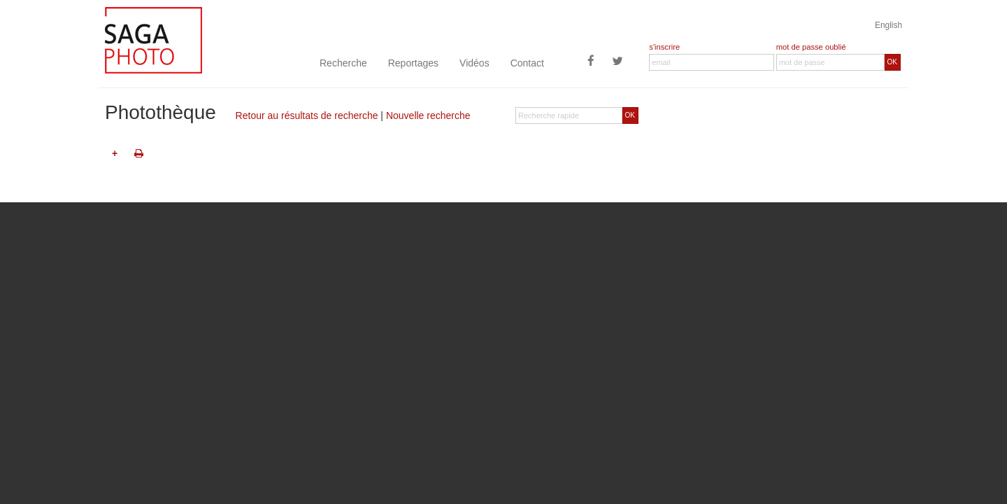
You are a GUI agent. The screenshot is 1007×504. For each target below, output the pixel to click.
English (888, 25)
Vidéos (474, 63)
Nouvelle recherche (428, 115)
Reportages (413, 63)
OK (892, 62)
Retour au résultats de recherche (307, 115)
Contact (527, 63)
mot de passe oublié (811, 47)
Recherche (343, 63)
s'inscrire (664, 47)
